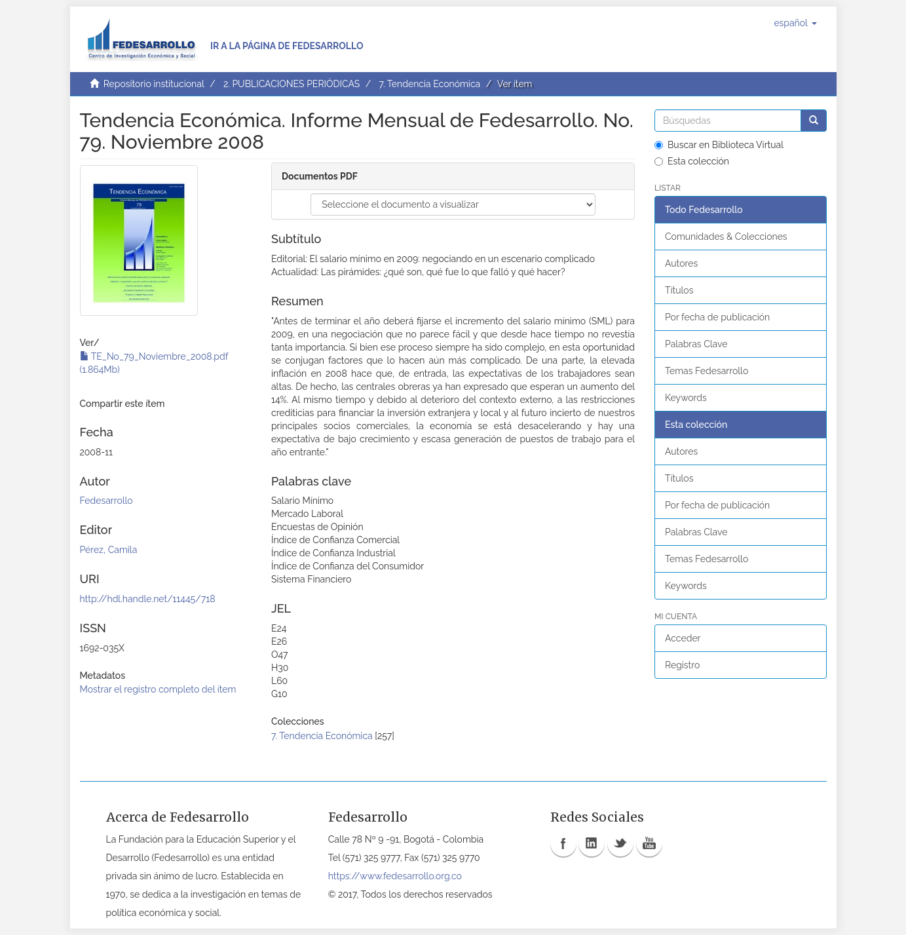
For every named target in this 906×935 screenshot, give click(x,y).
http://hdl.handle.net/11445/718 (148, 599)
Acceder (683, 638)
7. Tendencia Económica (429, 84)
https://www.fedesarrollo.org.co (395, 876)
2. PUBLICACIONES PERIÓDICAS (291, 84)
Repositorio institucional (154, 84)
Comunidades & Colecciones (726, 236)
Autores (681, 263)
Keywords (686, 397)
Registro (682, 665)
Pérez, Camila (109, 549)
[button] (795, 23)
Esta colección (691, 161)
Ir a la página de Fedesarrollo (287, 46)
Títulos (679, 290)
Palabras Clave (696, 344)
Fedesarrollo (106, 500)
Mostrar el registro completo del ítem (158, 689)
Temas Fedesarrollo (706, 371)
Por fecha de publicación (717, 317)
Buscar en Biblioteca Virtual (718, 145)
